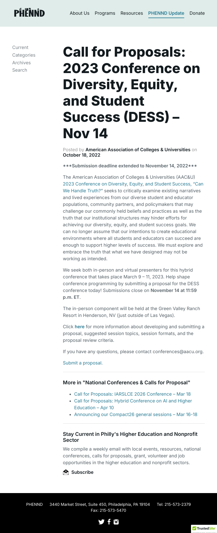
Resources (132, 13)
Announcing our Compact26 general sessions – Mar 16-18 (136, 414)
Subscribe (78, 472)
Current (20, 47)
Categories (23, 55)
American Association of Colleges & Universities (137, 149)
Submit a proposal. (83, 363)
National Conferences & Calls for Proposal (136, 383)
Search (19, 70)
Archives (21, 62)
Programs (105, 13)
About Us (80, 13)
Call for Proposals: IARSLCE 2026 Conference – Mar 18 (132, 394)
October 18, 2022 (82, 155)
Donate (197, 13)
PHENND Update (166, 13)
